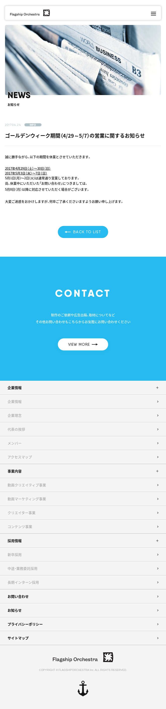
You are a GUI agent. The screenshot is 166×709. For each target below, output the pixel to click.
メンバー (15, 443)
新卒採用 (15, 554)
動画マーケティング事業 (27, 498)
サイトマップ (18, 637)
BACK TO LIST (83, 232)
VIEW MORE (83, 344)
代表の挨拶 (16, 429)
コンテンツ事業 (20, 526)
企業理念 (15, 415)
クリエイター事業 (21, 512)
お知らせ (15, 610)
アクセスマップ (20, 456)
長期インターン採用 (23, 582)
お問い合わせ (18, 596)
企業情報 (15, 401)
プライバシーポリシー (25, 624)
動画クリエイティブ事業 (27, 484)
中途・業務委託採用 (22, 568)
